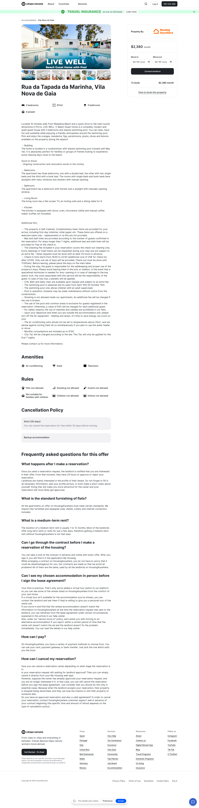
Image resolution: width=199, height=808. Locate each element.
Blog (138, 749)
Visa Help (111, 736)
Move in (141, 60)
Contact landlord (152, 71)
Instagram (172, 736)
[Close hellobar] (194, 11)
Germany (84, 763)
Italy (81, 745)
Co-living (140, 763)
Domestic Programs (145, 758)
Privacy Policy (118, 781)
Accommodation (28, 20)
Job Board (112, 763)
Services (82, 3)
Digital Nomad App (144, 745)
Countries (64, 3)
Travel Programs (143, 754)
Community (112, 754)
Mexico (83, 768)
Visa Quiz (111, 749)
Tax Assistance (114, 740)
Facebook (172, 740)
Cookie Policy (163, 781)
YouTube (172, 745)
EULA (174, 781)
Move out (163, 60)
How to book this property (152, 92)
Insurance (111, 745)
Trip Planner (112, 758)
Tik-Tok (171, 749)
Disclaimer (148, 781)
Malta (82, 758)
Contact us (141, 740)
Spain (82, 736)
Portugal (83, 740)
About (51, 3)
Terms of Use (135, 781)
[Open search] (146, 4)
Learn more (131, 12)
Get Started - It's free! (34, 752)
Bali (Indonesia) (87, 754)
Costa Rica (84, 749)
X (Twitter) (172, 754)
